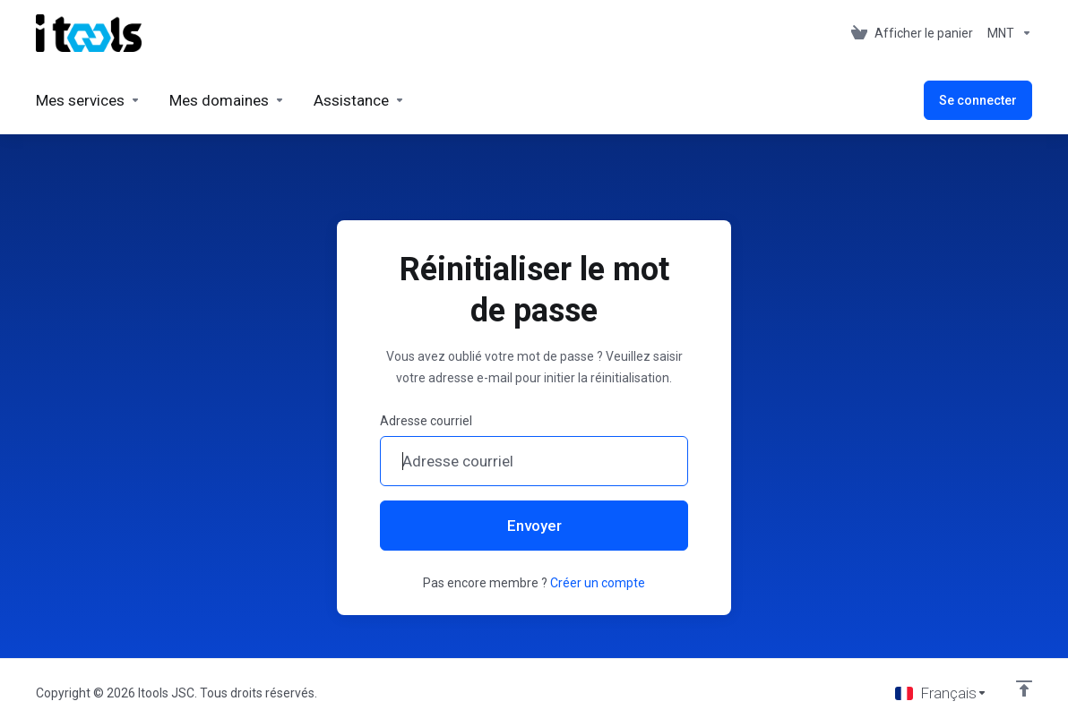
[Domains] (227, 100)
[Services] (88, 100)
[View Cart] (912, 33)
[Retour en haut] (1024, 688)
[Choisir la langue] (941, 693)
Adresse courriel (426, 421)
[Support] (359, 100)
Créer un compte (597, 583)
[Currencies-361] (1006, 33)
